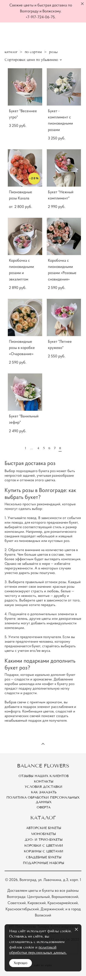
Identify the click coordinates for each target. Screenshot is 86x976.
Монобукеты (43, 834)
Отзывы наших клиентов (44, 776)
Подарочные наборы (43, 863)
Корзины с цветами (43, 851)
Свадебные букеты (43, 857)
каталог (11, 52)
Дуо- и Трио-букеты (44, 840)
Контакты (43, 781)
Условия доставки (43, 787)
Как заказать (43, 792)
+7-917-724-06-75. (41, 16)
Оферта (43, 807)
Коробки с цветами (43, 846)
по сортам (33, 52)
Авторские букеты (43, 828)
